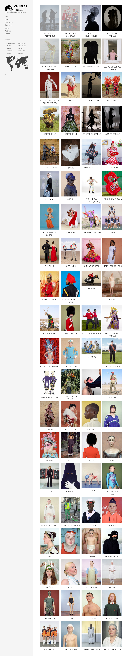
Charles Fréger (20, 8)
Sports (20, 48)
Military (9, 48)
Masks (9, 46)
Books (7, 19)
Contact (7, 34)
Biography (8, 25)
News (7, 28)
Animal (20, 53)
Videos (9, 53)
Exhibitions (9, 22)
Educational (22, 43)
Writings (8, 31)
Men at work (22, 46)
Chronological (11, 43)
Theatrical (10, 51)
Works (7, 16)
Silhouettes (21, 51)
